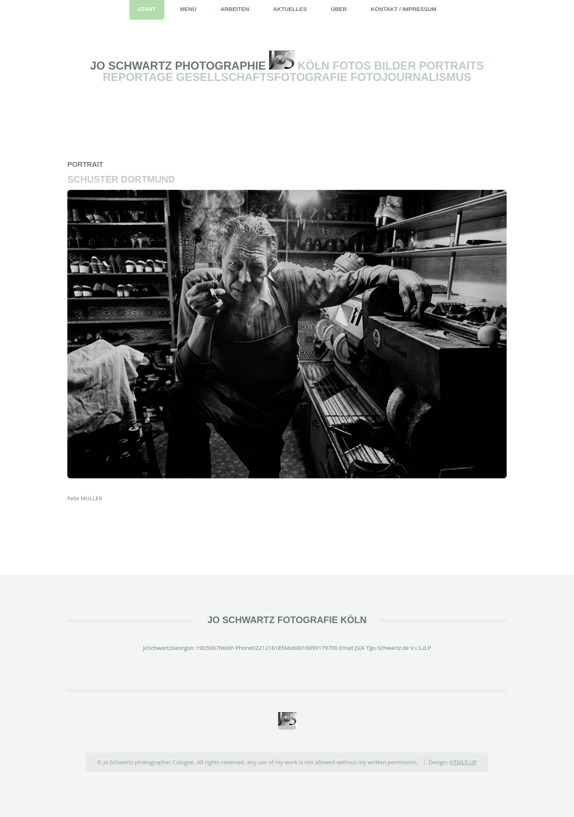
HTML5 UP (463, 762)
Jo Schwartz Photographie (179, 65)
